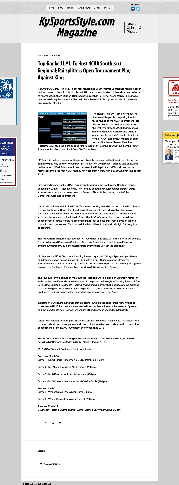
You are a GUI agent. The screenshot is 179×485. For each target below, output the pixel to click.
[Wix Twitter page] (138, 9)
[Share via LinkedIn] (52, 423)
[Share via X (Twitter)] (46, 423)
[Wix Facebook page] (133, 9)
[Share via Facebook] (39, 423)
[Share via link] (59, 423)
